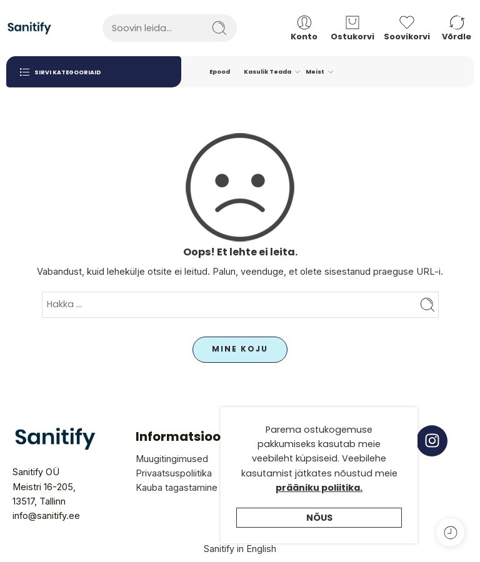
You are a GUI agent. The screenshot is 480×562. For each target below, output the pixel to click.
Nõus (319, 517)
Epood (219, 71)
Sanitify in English (240, 548)
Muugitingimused (172, 458)
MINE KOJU (240, 348)
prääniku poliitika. (319, 487)
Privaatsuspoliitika (174, 473)
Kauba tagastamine (177, 487)
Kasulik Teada (267, 72)
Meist (315, 72)
